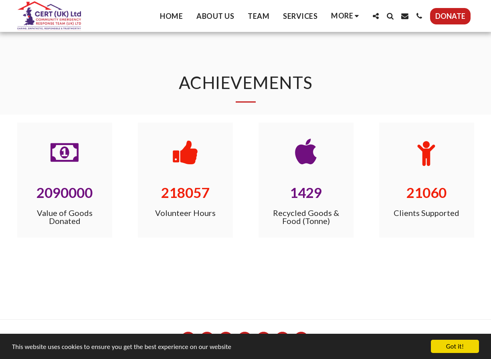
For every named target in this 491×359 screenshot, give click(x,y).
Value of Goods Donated (65, 217)
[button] (376, 16)
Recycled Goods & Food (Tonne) (306, 217)
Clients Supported (426, 213)
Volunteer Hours (185, 213)
